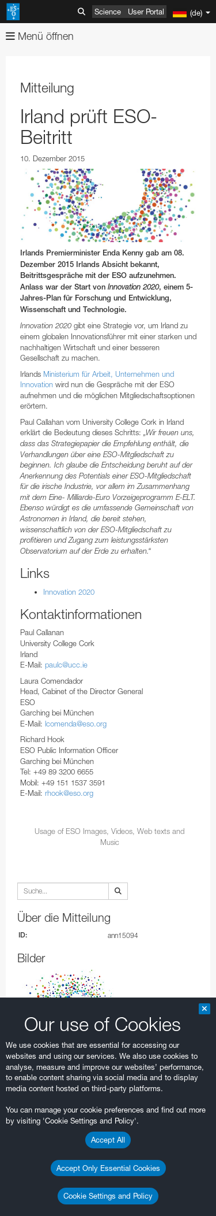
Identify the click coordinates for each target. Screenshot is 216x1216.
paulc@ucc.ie (66, 664)
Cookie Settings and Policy (108, 1195)
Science (107, 11)
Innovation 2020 (68, 591)
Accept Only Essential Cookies (108, 1168)
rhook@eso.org (69, 793)
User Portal (146, 11)
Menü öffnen (40, 36)
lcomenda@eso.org (76, 723)
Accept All (108, 1139)
